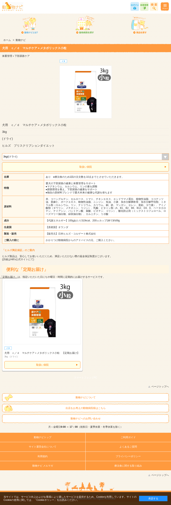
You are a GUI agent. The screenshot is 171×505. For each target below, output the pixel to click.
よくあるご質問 (128, 446)
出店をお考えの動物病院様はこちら (86, 408)
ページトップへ (160, 386)
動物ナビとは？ (29, 25)
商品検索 (154, 6)
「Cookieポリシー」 (45, 500)
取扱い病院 (85, 166)
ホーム (7, 40)
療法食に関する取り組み (128, 465)
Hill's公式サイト (19, 259)
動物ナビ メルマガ (42, 465)
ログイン (134, 6)
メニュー (164, 6)
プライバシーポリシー (128, 456)
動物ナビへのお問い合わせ (86, 418)
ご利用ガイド (128, 437)
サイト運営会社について (42, 446)
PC (95, 377)
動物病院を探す (84, 25)
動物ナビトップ (42, 437)
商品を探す (139, 25)
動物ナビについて (86, 397)
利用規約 (43, 456)
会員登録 (144, 6)
